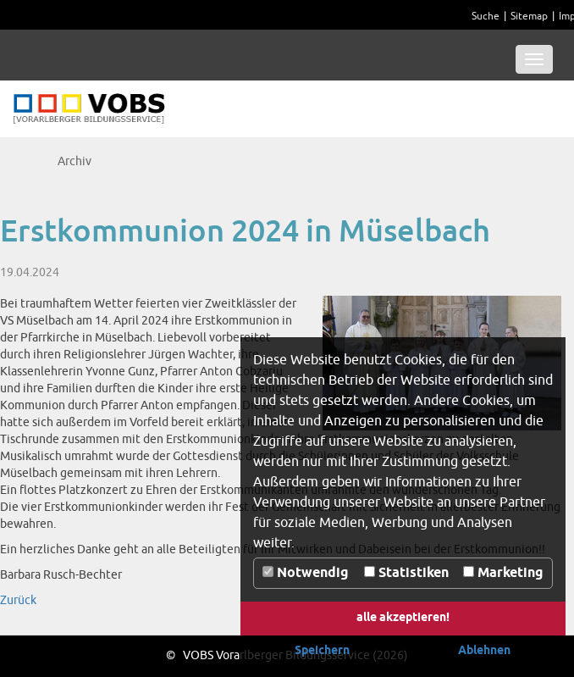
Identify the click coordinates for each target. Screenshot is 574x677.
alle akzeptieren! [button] (403, 618)
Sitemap (529, 16)
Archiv (74, 161)
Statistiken (406, 573)
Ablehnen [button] (484, 651)
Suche (485, 16)
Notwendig (305, 573)
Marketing (503, 573)
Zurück (18, 600)
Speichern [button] (322, 651)
